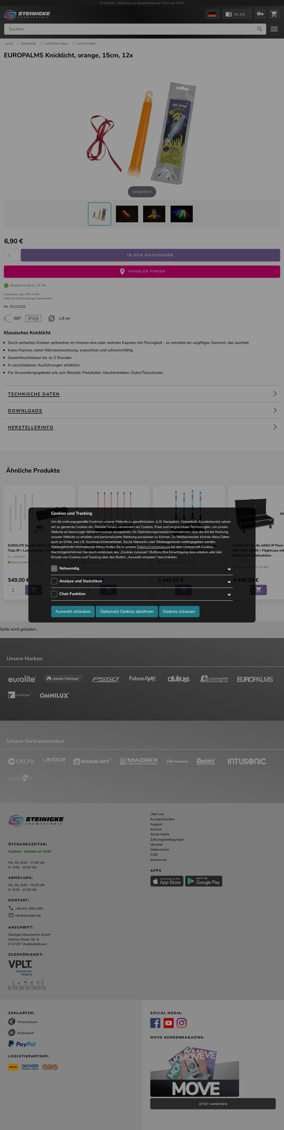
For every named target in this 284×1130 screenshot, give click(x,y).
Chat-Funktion (72, 593)
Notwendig (69, 568)
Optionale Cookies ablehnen (127, 611)
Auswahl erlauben (73, 611)
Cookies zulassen (179, 611)
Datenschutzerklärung (153, 547)
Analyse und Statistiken (80, 581)
